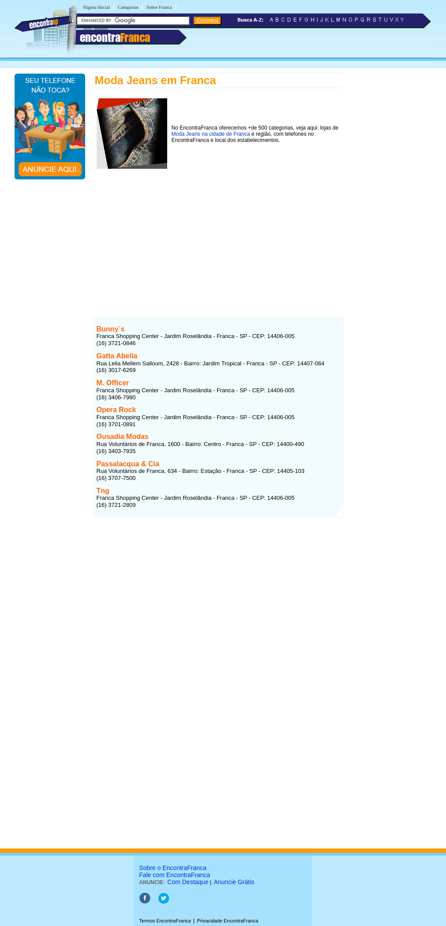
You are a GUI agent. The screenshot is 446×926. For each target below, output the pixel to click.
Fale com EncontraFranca (174, 874)
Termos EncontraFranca (165, 920)
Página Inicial (96, 7)
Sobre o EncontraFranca (172, 867)
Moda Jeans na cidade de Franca (211, 134)
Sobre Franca (159, 7)
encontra (115, 37)
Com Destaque (187, 881)
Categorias (128, 7)
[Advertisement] (218, 234)
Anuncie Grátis (234, 881)
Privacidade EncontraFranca (227, 920)
